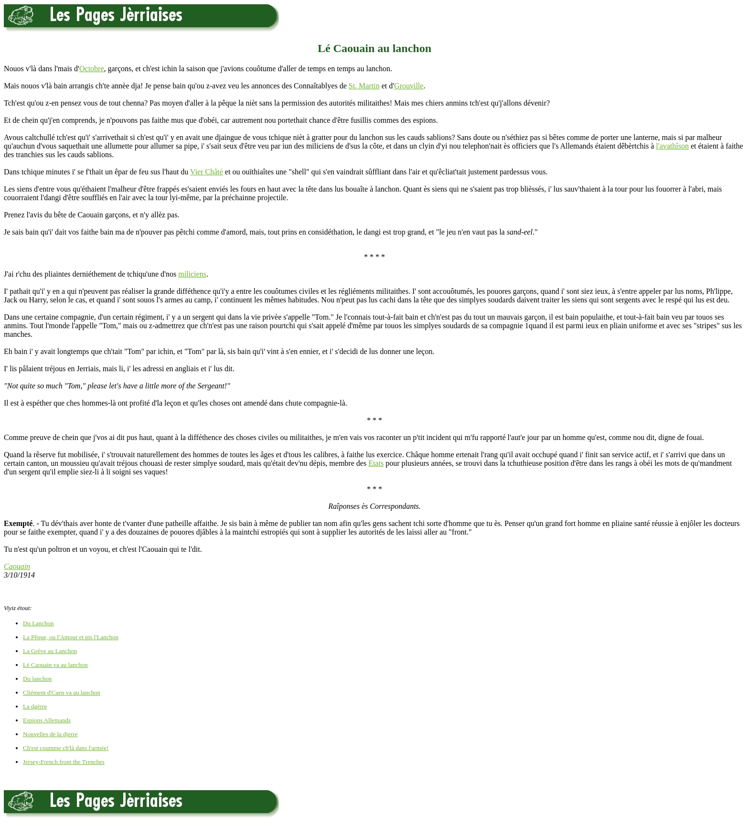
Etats (376, 463)
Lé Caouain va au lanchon (55, 664)
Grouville (408, 86)
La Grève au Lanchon (50, 650)
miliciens (192, 274)
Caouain (17, 566)
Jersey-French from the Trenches (64, 761)
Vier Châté (206, 172)
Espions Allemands (47, 720)
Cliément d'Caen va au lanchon (61, 692)
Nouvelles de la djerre (50, 734)
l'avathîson (672, 146)
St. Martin (364, 86)
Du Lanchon (38, 623)
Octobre (91, 68)
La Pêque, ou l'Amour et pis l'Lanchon (70, 637)
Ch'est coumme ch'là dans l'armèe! (66, 747)
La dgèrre (35, 706)
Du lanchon (37, 678)
